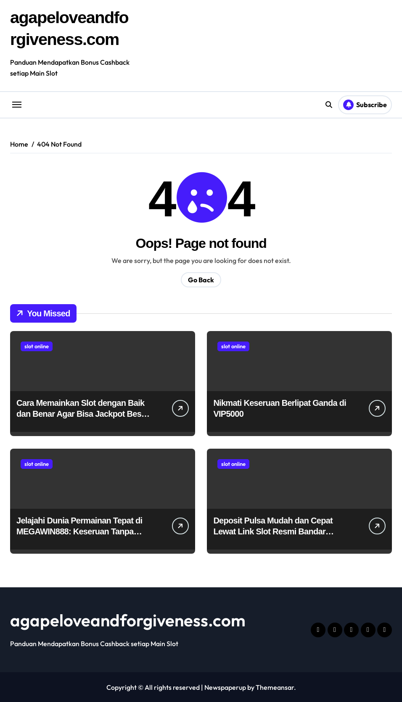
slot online (36, 345)
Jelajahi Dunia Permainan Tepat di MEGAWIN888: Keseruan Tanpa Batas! (79, 531)
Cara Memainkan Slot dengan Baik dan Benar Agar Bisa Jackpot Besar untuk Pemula (82, 413)
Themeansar (275, 687)
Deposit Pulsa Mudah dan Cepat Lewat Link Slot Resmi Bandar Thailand (273, 531)
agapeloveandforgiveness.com (128, 619)
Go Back (201, 279)
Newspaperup (225, 687)
